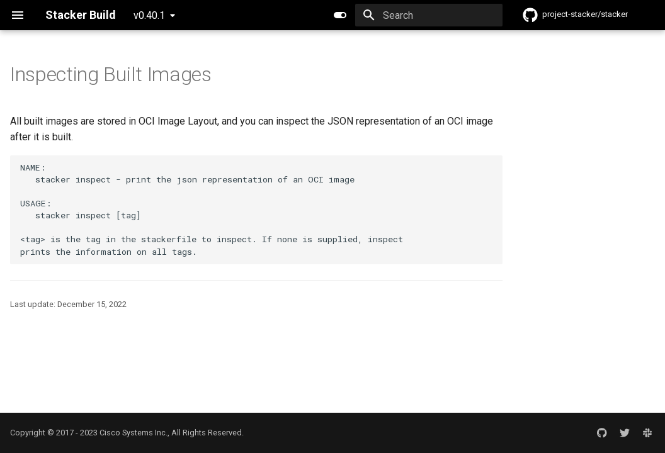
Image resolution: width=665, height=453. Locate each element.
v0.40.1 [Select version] (149, 15)
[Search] (429, 15)
